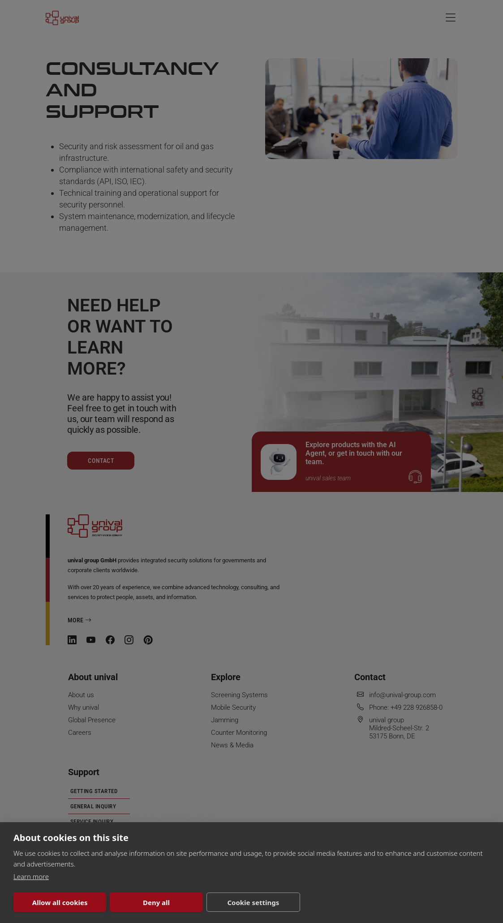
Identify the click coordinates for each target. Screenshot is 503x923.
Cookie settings (253, 902)
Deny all (156, 902)
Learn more (31, 876)
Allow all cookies (60, 902)
